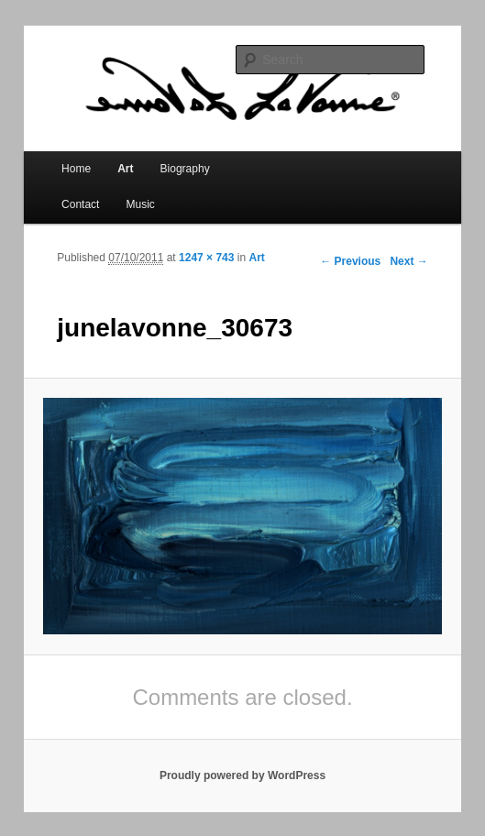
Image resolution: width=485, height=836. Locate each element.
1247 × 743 (206, 257)
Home (76, 168)
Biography (185, 168)
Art (125, 168)
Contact (80, 204)
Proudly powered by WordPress (242, 775)
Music (141, 204)
